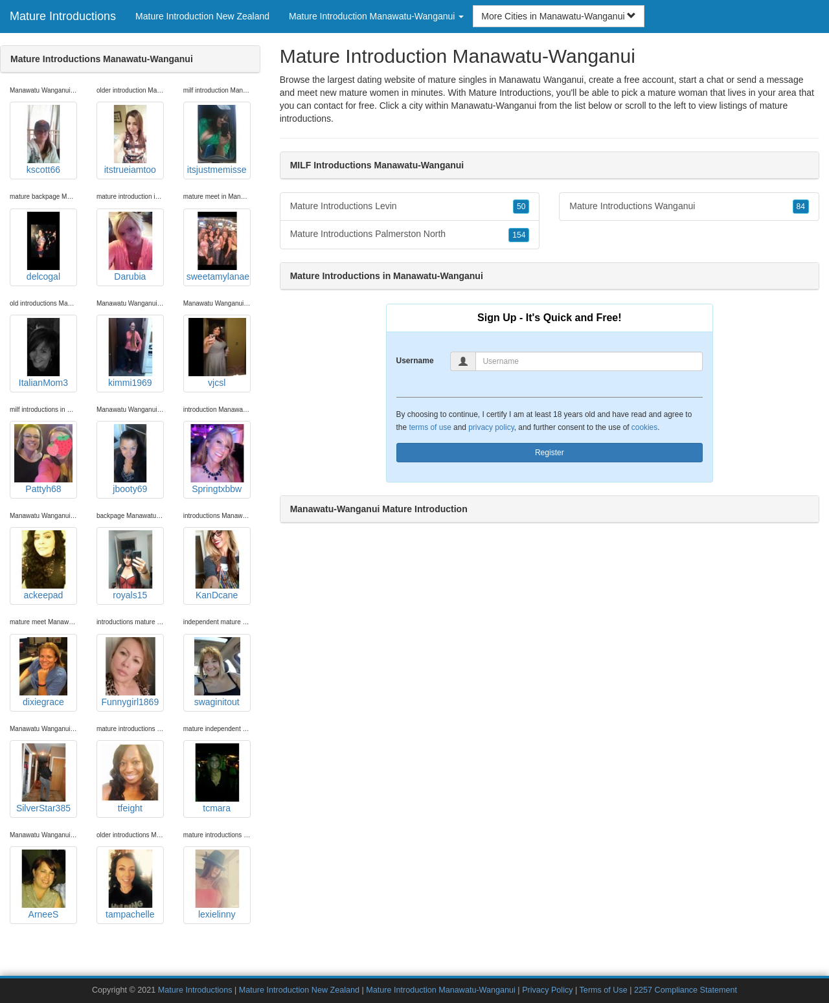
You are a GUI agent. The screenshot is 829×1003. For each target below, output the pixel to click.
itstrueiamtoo (130, 140)
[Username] (589, 361)
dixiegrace (43, 672)
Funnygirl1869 (130, 672)
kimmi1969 (130, 353)
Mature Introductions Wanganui (689, 206)
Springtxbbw (217, 459)
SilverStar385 (43, 778)
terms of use (430, 427)
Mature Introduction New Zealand (202, 16)
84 (801, 206)
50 (521, 206)
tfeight (130, 778)
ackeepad (43, 565)
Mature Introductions (63, 16)
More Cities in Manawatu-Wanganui (558, 16)
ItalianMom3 (43, 353)
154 (518, 235)
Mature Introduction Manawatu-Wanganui (441, 990)
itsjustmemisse (217, 140)
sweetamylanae (218, 247)
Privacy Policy (547, 990)
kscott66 (43, 140)
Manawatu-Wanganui (493, 105)
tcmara (217, 778)
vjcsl (217, 353)
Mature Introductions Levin (410, 206)
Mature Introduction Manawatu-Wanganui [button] (376, 16)
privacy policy (491, 427)
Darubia (130, 247)
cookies (644, 427)
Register (549, 452)
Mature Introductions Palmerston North (410, 234)
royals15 (130, 565)
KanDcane (217, 565)
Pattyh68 (43, 459)
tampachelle (130, 884)
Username (415, 360)
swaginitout (217, 672)
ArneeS (43, 884)
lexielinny (217, 884)
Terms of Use (604, 990)
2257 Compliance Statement (685, 990)
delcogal (43, 247)
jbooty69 (130, 459)
